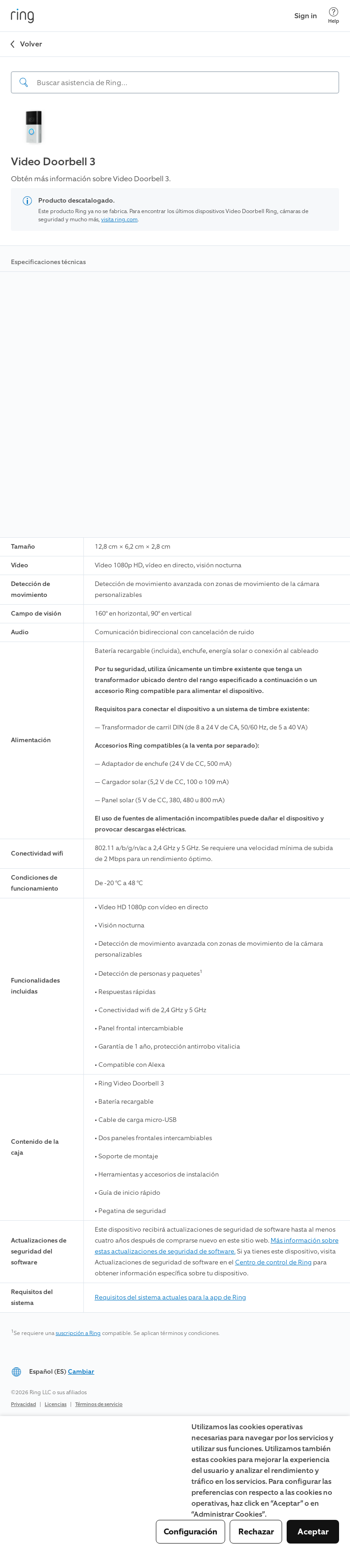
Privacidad (23, 1404)
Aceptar (313, 1531)
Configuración (190, 1531)
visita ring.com (119, 219)
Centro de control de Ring (273, 1262)
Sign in (305, 15)
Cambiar (81, 1371)
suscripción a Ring (78, 1333)
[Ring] (22, 16)
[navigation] (175, 75)
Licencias (56, 1404)
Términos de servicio (99, 1404)
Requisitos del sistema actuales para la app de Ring (170, 1297)
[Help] (333, 15)
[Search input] (175, 82)
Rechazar (256, 1531)
